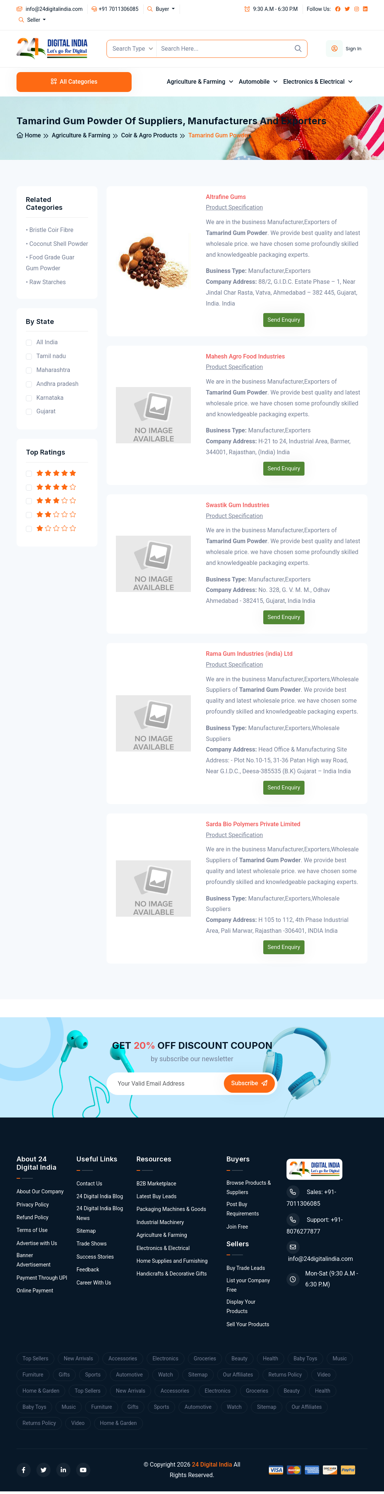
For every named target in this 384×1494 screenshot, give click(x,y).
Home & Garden (40, 1393)
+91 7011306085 (115, 9)
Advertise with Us (36, 1245)
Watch (165, 1377)
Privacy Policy (32, 1207)
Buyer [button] (158, 9)
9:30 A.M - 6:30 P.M (271, 9)
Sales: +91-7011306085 (311, 1198)
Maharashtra (53, 372)
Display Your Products (240, 1309)
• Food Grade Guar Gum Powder (50, 265)
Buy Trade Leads (245, 1271)
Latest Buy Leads (156, 1199)
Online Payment (34, 1293)
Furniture (33, 1377)
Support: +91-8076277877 (314, 1226)
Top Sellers (35, 1361)
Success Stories (95, 1259)
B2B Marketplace (156, 1186)
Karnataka (49, 400)
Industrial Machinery (160, 1224)
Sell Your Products (247, 1327)
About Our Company (40, 1194)
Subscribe (249, 1085)
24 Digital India (212, 1466)
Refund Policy (32, 1220)
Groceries (205, 1361)
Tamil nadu (51, 358)
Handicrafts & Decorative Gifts (171, 1276)
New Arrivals (78, 1361)
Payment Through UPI (41, 1280)
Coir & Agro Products (149, 137)
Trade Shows (91, 1246)
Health (270, 1361)
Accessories (122, 1361)
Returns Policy (285, 1377)
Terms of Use (32, 1233)
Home (28, 137)
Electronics (165, 1361)
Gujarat (46, 413)
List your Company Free (248, 1287)
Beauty (239, 1361)
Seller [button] (30, 20)
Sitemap (86, 1233)
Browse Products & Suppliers (248, 1189)
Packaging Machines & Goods (171, 1212)
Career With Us (93, 1285)
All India (47, 344)
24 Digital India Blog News (99, 1215)
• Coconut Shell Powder (57, 246)
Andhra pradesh (57, 386)
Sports (92, 1377)
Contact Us (89, 1186)
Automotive (129, 1377)
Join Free (237, 1229)
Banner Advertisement (33, 1262)
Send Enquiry (284, 322)
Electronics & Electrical (314, 84)
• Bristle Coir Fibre (50, 232)
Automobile (255, 84)
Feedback (87, 1272)
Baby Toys (305, 1361)
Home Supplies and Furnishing (172, 1263)
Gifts (64, 1377)
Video (324, 1377)
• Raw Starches (46, 284)
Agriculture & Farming (197, 84)
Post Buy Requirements (242, 1211)
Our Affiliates (238, 1377)
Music (340, 1361)
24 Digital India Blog (99, 1199)
